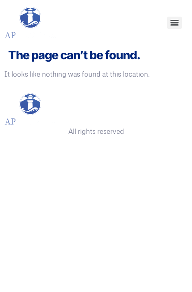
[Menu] (174, 23)
